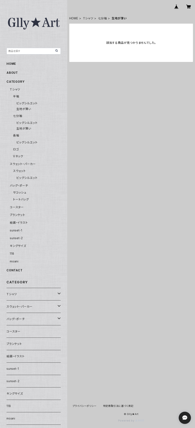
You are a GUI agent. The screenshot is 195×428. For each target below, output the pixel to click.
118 (12, 253)
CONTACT (15, 270)
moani (14, 261)
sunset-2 (16, 238)
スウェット (19, 171)
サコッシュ (19, 192)
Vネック (18, 156)
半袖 (16, 96)
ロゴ (16, 149)
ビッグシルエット (26, 103)
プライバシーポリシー (85, 405)
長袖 (16, 135)
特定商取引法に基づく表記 (118, 405)
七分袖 (102, 18)
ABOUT (12, 72)
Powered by (131, 420)
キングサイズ (18, 246)
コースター (17, 207)
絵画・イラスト (19, 222)
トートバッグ (21, 199)
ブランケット (17, 215)
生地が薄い (23, 109)
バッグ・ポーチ (19, 185)
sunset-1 (16, 230)
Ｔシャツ (88, 18)
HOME (73, 18)
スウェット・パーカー (23, 164)
